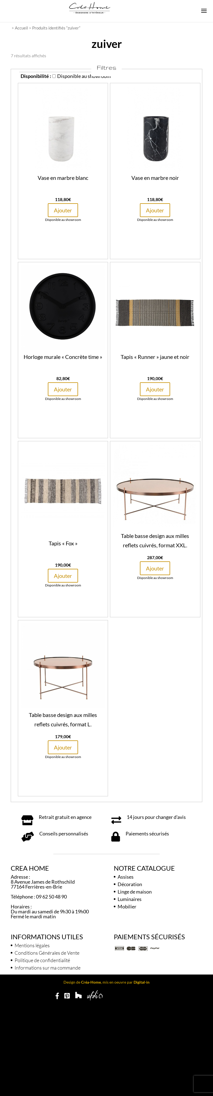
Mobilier (127, 906)
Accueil (21, 27)
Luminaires (130, 899)
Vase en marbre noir (155, 177)
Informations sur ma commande (48, 968)
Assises (126, 877)
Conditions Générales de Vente (47, 953)
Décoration (130, 884)
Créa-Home (91, 982)
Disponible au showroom (81, 76)
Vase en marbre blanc (63, 177)
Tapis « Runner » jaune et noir (155, 356)
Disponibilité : (36, 76)
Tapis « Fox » (63, 543)
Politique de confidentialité (42, 960)
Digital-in (142, 982)
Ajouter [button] (63, 210)
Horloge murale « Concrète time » (63, 356)
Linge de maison (135, 892)
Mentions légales (32, 945)
